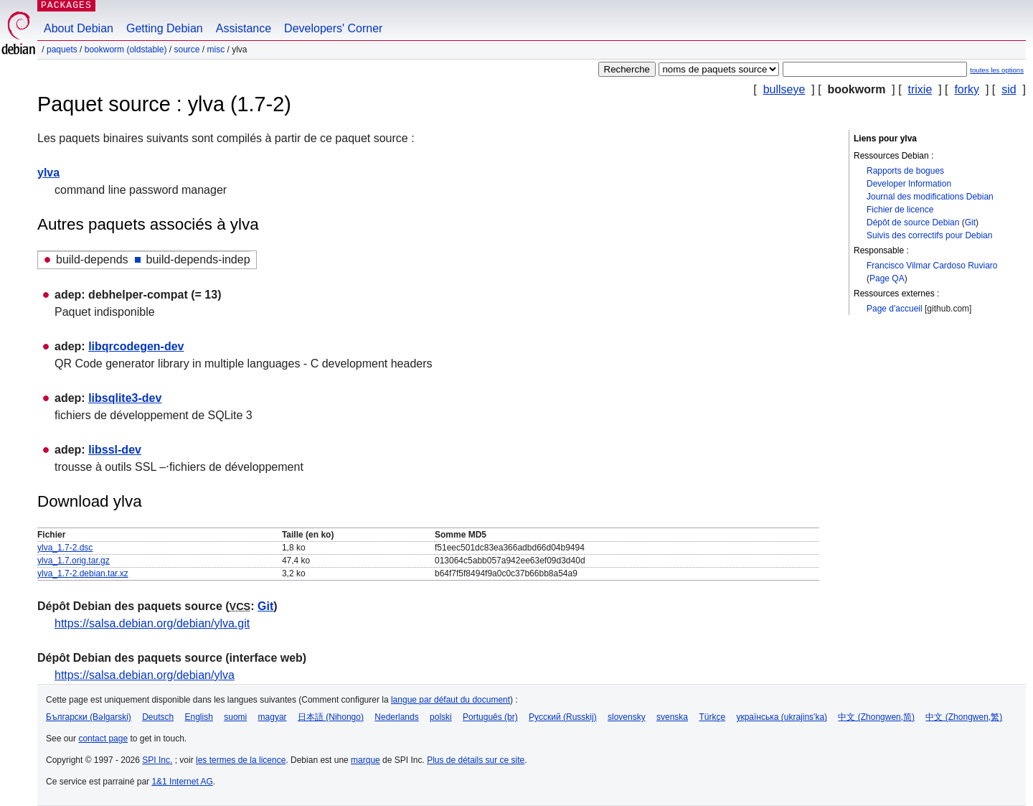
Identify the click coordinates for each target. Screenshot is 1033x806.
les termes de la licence (241, 760)
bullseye (784, 89)
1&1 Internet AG (181, 782)
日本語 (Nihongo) (331, 717)
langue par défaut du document (450, 700)
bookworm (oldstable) (126, 49)
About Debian (78, 28)
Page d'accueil (895, 309)
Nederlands (396, 717)
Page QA (887, 278)
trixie (920, 89)
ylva (48, 173)
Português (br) (490, 717)
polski (441, 717)
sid (1008, 89)
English (199, 717)
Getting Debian (164, 28)
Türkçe (712, 717)
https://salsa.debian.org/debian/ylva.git (152, 623)
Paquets (62, 49)
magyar (272, 717)
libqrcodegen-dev (136, 346)
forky (966, 89)
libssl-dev (114, 450)
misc (216, 49)
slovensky (627, 717)
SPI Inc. (157, 760)
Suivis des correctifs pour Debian (929, 235)
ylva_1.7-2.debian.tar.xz (82, 573)
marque (365, 760)
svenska (672, 717)
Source (186, 49)
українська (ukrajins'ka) (781, 717)
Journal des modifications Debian (930, 197)
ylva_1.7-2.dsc (65, 548)
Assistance (243, 28)
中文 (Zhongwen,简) (876, 717)
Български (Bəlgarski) (88, 717)
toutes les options (997, 70)
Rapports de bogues (905, 171)
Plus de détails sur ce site (475, 760)
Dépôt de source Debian (913, 222)
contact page (103, 739)
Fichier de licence (900, 210)
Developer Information (909, 184)
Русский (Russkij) (563, 717)
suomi (235, 717)
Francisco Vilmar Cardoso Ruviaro (932, 266)
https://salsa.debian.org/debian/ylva (145, 675)
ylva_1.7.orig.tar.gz (73, 561)
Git (970, 222)
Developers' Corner (333, 28)
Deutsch (158, 717)
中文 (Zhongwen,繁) (963, 717)
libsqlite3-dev (124, 398)
